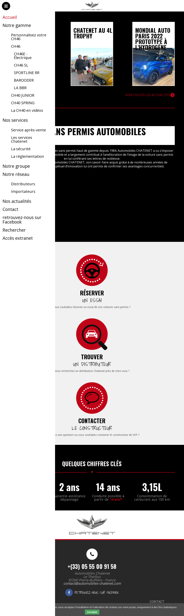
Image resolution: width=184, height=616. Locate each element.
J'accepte (92, 612)
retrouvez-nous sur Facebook (92, 593)
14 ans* (116, 499)
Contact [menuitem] (157, 602)
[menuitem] (92, 279)
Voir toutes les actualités (150, 95)
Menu (6, 9)
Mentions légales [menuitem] (35, 602)
